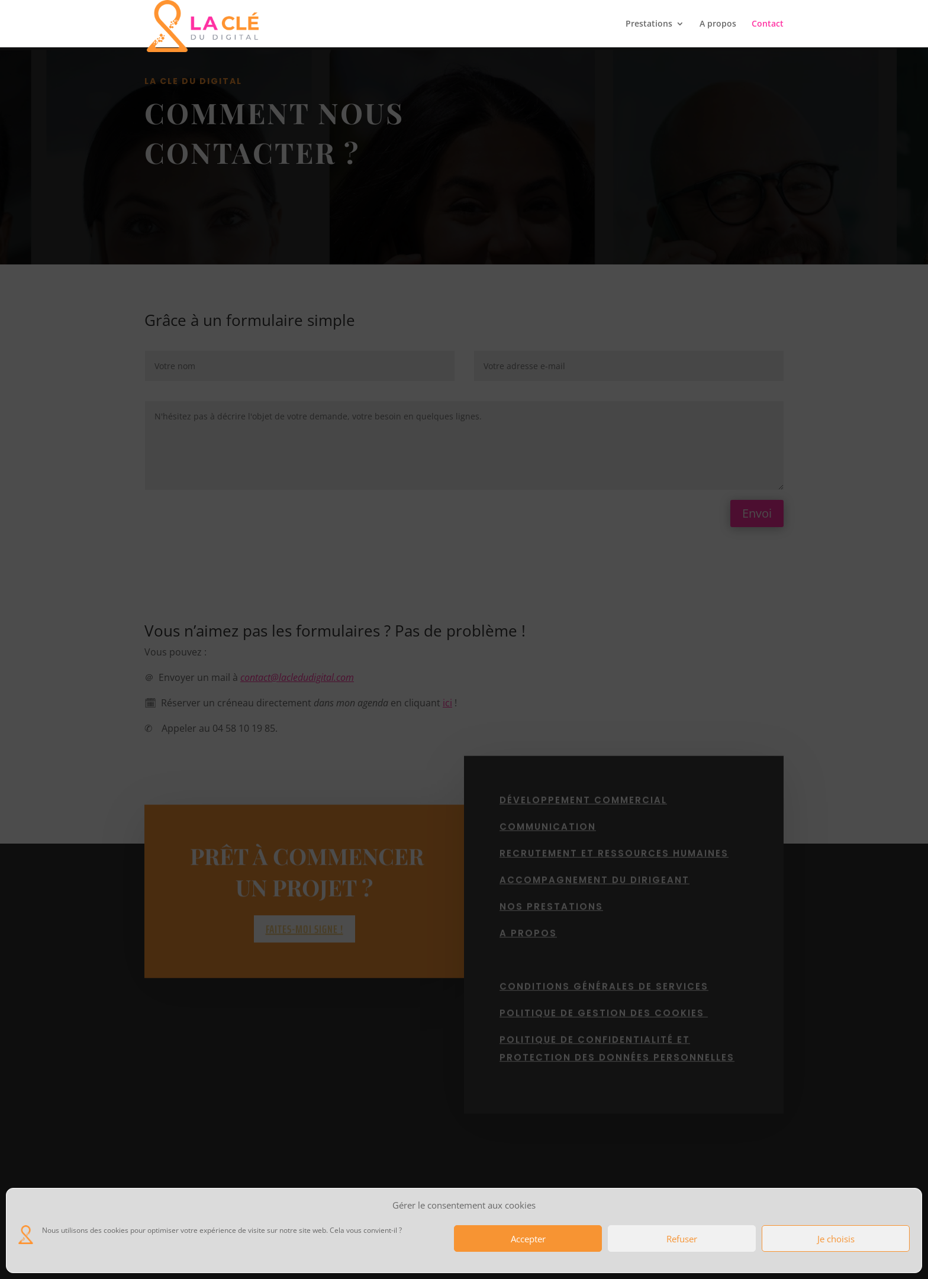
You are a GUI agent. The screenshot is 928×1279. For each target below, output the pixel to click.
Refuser (681, 1239)
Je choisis (836, 1239)
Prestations (649, 24)
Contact (768, 24)
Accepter (528, 1239)
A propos (718, 24)
